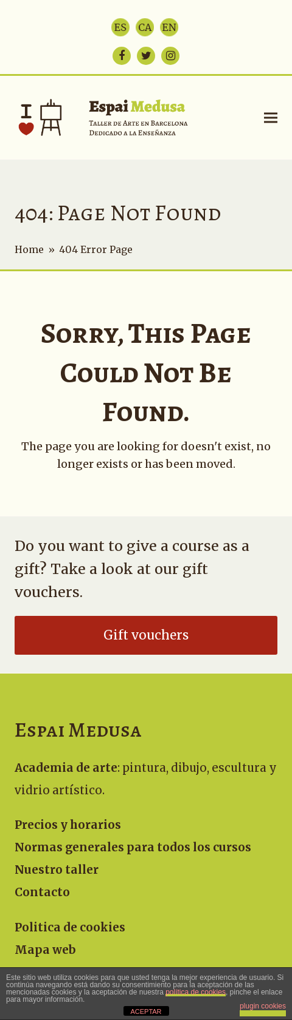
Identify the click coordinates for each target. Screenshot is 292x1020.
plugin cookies (263, 1006)
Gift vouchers (146, 635)
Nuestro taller (57, 870)
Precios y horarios (68, 825)
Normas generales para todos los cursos (133, 847)
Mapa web (45, 950)
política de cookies (195, 992)
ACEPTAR (145, 1011)
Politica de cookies (70, 927)
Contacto (42, 892)
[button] (270, 117)
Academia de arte (66, 768)
